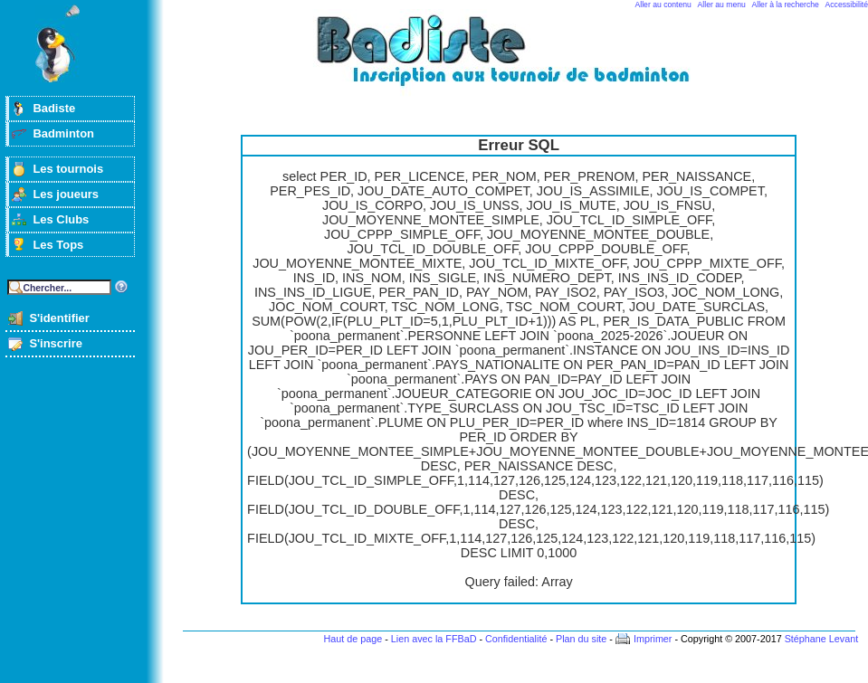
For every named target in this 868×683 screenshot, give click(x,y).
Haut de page (352, 638)
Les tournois (68, 168)
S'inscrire (55, 343)
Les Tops (58, 244)
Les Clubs (61, 219)
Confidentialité (516, 638)
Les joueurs (66, 194)
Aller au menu (722, 4)
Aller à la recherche (785, 4)
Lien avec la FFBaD (434, 638)
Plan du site (581, 638)
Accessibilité (846, 4)
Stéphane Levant (822, 638)
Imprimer (653, 638)
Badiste (54, 108)
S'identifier (59, 318)
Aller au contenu (663, 4)
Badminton (63, 133)
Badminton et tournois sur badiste (525, 59)
